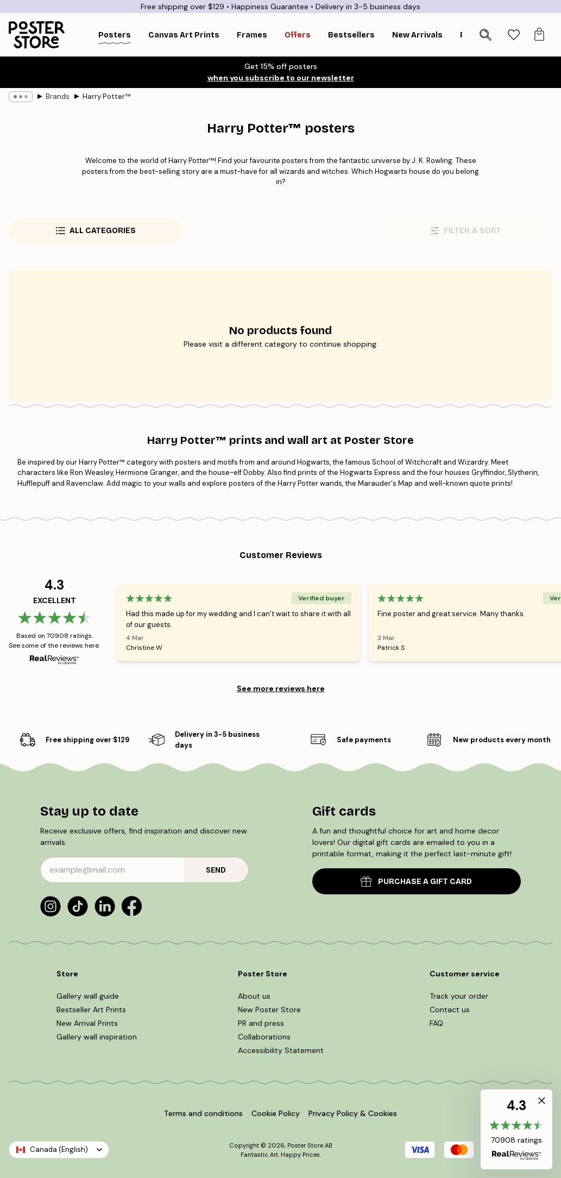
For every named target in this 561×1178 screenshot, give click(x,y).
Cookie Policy (275, 1113)
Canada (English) (59, 1149)
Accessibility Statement (281, 1050)
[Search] (485, 35)
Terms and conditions (203, 1113)
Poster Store (305, 1145)
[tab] (513, 35)
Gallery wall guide (87, 996)
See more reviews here (281, 688)
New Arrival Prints (87, 1023)
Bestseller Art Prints (91, 1009)
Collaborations (264, 1037)
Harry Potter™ (106, 96)
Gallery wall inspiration (96, 1037)
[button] (516, 1129)
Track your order (459, 996)
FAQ (436, 1023)
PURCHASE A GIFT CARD (416, 881)
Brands (58, 96)
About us (254, 996)
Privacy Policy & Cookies (352, 1113)
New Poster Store (269, 1009)
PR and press (261, 1023)
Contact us (450, 1009)
